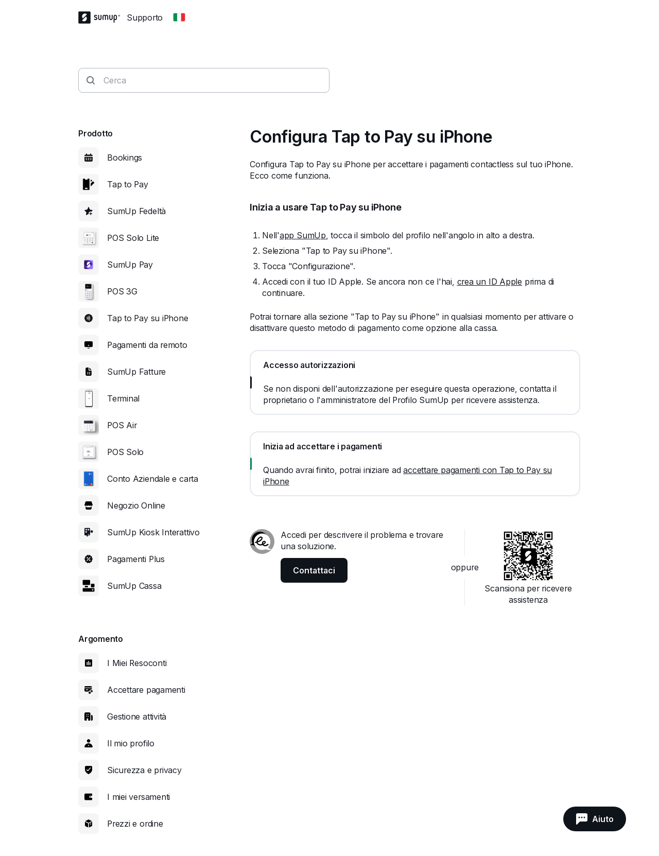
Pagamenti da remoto (147, 345)
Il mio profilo (130, 743)
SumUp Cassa (134, 586)
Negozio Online (136, 505)
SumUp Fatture (136, 371)
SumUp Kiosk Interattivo (153, 532)
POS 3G (122, 291)
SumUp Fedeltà (136, 211)
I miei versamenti (138, 797)
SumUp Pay (130, 264)
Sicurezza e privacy (144, 770)
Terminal (123, 398)
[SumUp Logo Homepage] (102, 17)
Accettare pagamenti (146, 690)
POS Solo (125, 452)
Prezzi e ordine (135, 823)
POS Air (121, 425)
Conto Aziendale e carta (152, 479)
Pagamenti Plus (136, 559)
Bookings (124, 157)
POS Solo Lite (133, 238)
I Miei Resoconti (136, 663)
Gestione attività (136, 716)
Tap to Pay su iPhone (147, 318)
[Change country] (179, 17)
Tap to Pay (127, 184)
